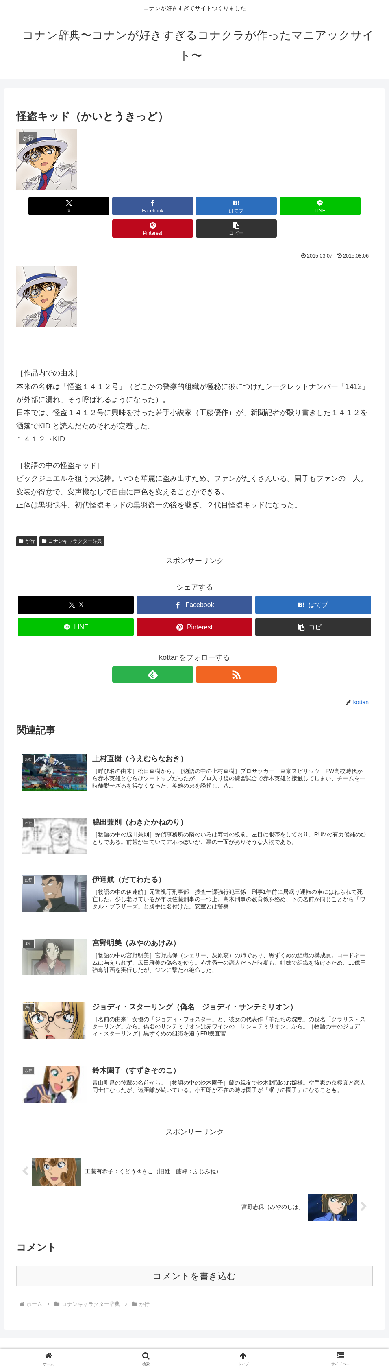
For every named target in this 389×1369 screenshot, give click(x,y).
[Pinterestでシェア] (284, 206)
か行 (27, 519)
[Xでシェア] (44, 206)
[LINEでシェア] (224, 206)
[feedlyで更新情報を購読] (185, 652)
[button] (344, 206)
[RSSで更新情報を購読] (204, 652)
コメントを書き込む (194, 1260)
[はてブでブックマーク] (164, 206)
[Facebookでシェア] (104, 206)
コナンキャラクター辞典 (72, 519)
